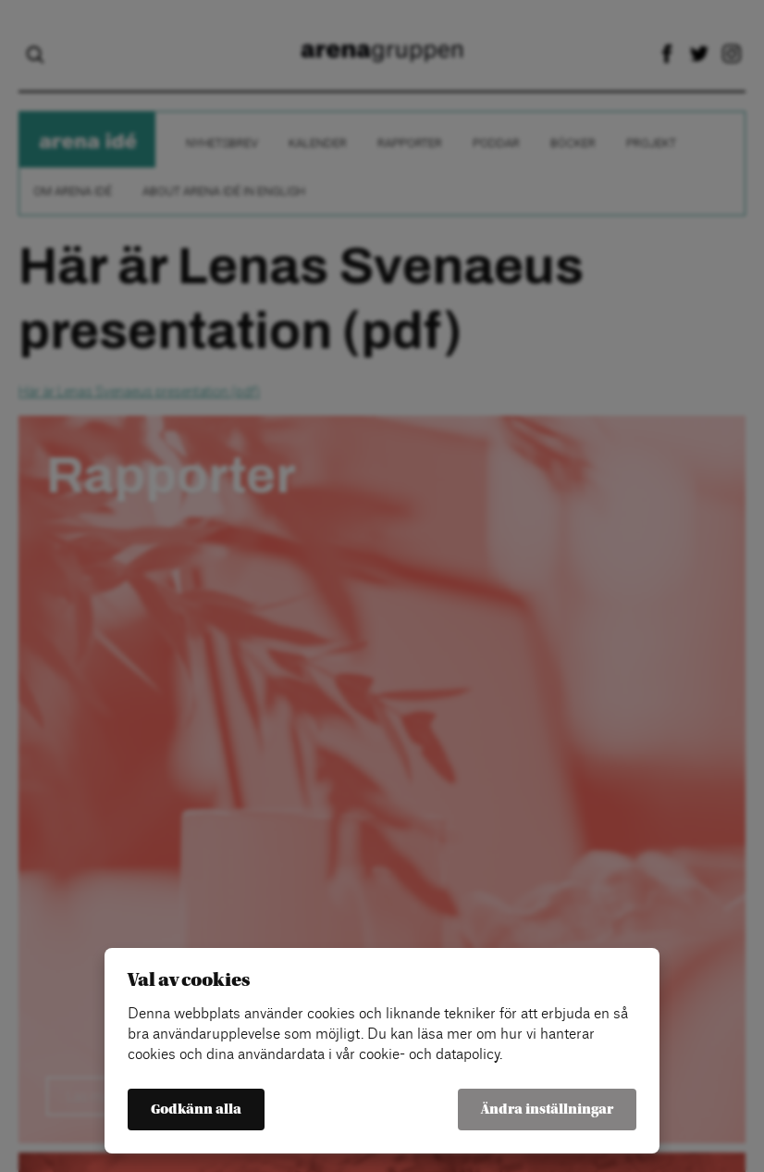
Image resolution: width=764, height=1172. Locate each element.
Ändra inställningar (547, 1109)
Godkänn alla (196, 1109)
